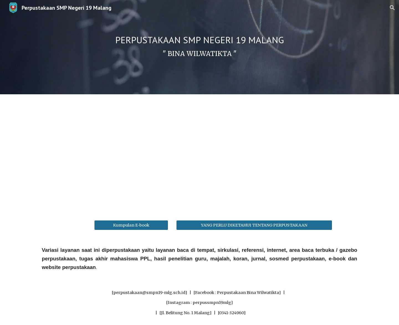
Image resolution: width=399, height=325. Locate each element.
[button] (392, 7)
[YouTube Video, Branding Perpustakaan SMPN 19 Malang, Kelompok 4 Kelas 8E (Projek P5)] (199, 154)
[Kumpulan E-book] (131, 225)
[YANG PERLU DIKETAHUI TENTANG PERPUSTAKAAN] (254, 225)
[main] (199, 47)
